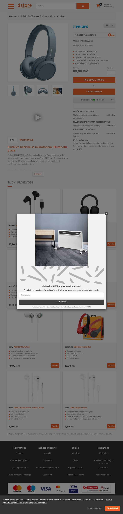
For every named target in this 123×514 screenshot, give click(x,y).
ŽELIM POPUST (61, 301)
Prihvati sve (112, 508)
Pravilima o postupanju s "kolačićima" (30, 503)
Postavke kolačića (94, 508)
